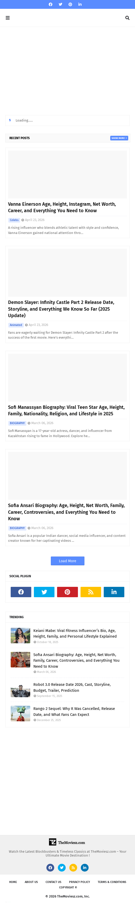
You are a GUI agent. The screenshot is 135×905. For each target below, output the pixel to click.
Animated (16, 325)
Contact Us (53, 882)
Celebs (14, 220)
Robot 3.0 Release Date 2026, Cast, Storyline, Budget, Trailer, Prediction (72, 687)
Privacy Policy (79, 882)
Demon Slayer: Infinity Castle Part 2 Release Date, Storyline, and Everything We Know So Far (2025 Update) (61, 309)
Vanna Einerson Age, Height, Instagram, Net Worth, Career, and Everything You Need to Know (62, 207)
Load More (67, 561)
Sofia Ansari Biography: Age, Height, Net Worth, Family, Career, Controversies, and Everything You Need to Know (66, 512)
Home (13, 882)
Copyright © (68, 887)
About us (31, 882)
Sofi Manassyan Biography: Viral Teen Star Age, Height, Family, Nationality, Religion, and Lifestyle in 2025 (66, 410)
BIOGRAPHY (17, 423)
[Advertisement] (67, 71)
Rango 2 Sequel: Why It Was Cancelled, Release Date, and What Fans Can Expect (74, 711)
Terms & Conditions (112, 882)
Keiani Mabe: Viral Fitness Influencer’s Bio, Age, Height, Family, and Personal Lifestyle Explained (75, 633)
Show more (118, 138)
